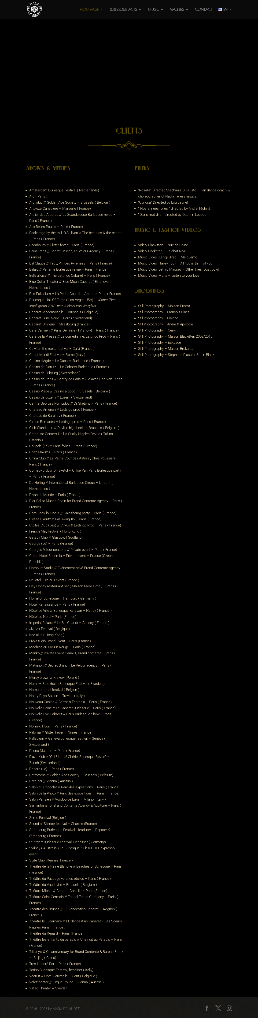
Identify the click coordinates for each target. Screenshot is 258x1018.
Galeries (177, 9)
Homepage (89, 9)
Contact (203, 9)
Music (153, 9)
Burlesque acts (123, 9)
